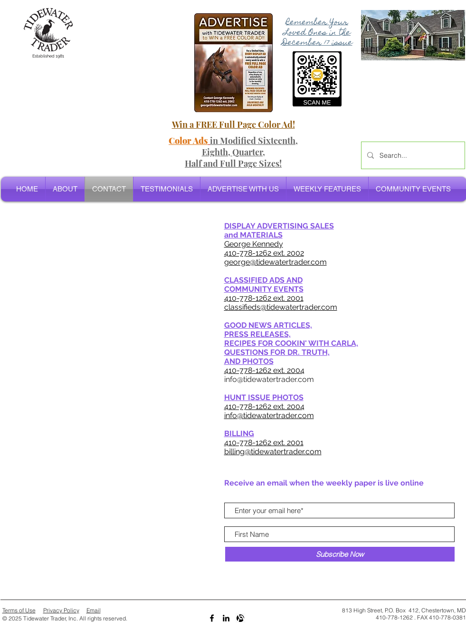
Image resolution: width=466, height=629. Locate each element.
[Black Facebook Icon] (212, 618)
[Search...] (412, 155)
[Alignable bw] (240, 618)
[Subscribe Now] (340, 554)
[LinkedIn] (226, 618)
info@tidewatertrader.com (269, 379)
